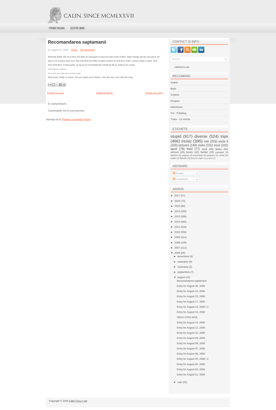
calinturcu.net (181, 67)
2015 (177, 206)
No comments (87, 50)
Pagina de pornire (104, 93)
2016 (177, 200)
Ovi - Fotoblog (178, 113)
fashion (174, 155)
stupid (176, 136)
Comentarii (180, 179)
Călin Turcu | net (78, 400)
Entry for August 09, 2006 (191, 338)
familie (204, 152)
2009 (177, 237)
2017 (177, 195)
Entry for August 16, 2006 (191, 312)
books (189, 152)
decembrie (183, 256)
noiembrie (183, 261)
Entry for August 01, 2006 (191, 374)
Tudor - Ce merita (180, 119)
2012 (177, 221)
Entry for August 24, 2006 (191, 291)
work (204, 149)
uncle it (223, 141)
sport (174, 148)
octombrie (183, 266)
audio (173, 158)
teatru (218, 149)
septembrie (184, 272)
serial (221, 155)
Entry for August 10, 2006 (191, 332)
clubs (201, 145)
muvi (217, 145)
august (181, 277)
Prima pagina (57, 28)
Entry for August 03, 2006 (191, 369)
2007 (177, 247)
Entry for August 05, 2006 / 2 (192, 358)
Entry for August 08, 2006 (191, 343)
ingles (200, 158)
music (74, 50)
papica (185, 155)
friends (183, 158)
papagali (219, 152)
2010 (177, 232)
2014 (177, 211)
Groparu (175, 100)
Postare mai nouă (55, 93)
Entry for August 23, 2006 (191, 296)
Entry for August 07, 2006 (191, 348)
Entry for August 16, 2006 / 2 (192, 306)
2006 (177, 252)
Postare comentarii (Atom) (76, 119)
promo (209, 158)
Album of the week (187, 317)
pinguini (211, 155)
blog (193, 158)
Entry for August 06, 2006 (191, 353)
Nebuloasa (176, 107)
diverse (201, 136)
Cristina (175, 94)
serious (175, 152)
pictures (183, 145)
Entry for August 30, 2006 (191, 286)
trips (224, 136)
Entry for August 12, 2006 (191, 327)
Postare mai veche (154, 93)
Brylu (173, 88)
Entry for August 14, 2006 (191, 322)
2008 (177, 242)
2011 (177, 226)
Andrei (174, 82)
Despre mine (77, 28)
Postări (178, 173)
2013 (177, 216)
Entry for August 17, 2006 (191, 301)
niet (206, 141)
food (189, 148)
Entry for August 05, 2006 (191, 364)
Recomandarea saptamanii (77, 42)
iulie (180, 382)
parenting (198, 155)
